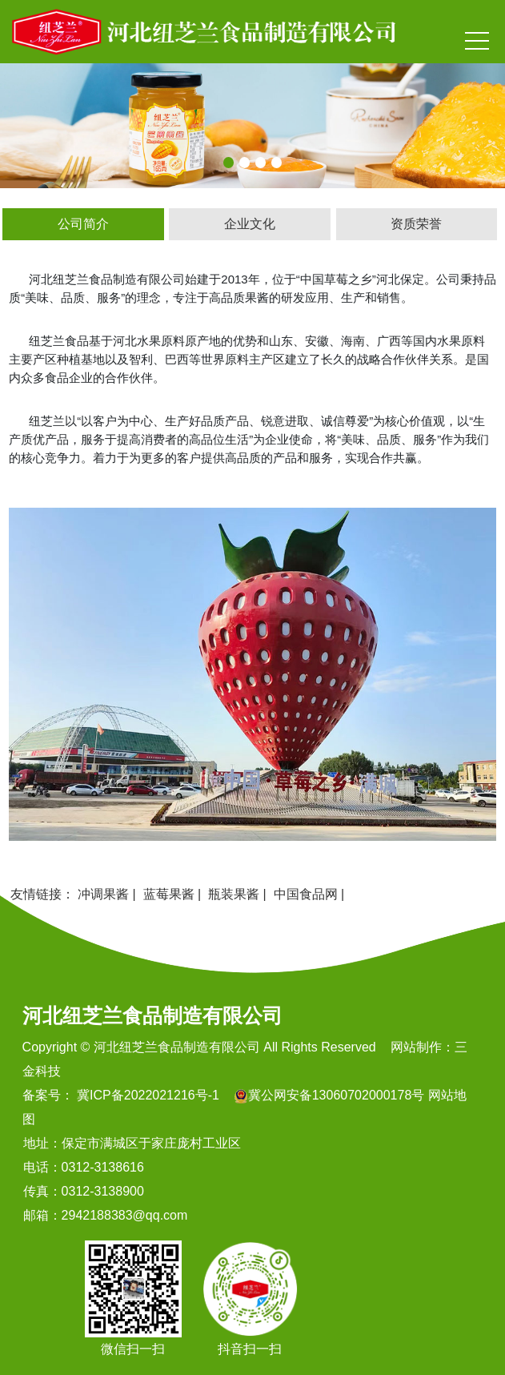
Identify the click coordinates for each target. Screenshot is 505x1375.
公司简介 (83, 224)
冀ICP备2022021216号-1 (146, 1095)
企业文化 (249, 224)
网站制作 (416, 1047)
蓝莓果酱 (168, 894)
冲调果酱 (103, 894)
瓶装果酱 (233, 894)
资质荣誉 (416, 224)
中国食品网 (306, 894)
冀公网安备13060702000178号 (336, 1095)
